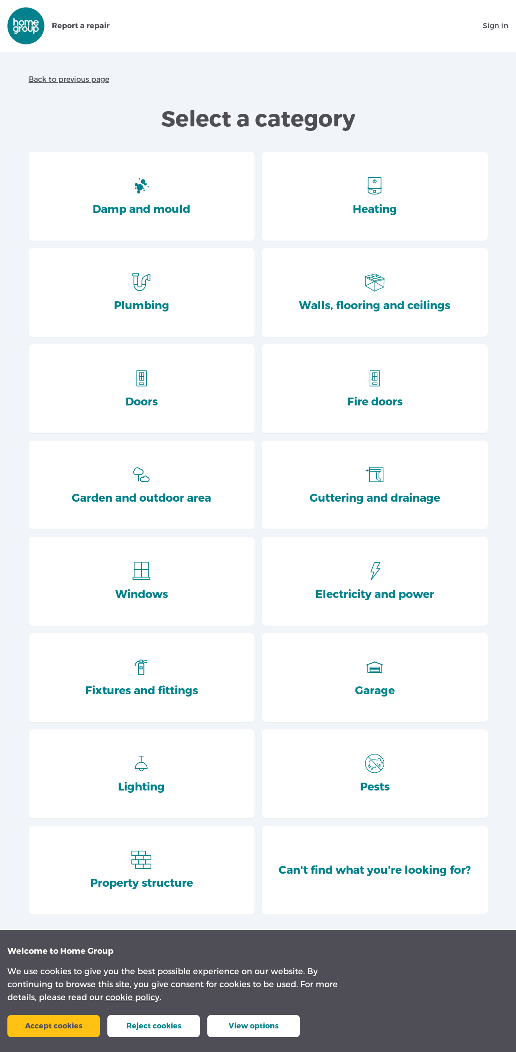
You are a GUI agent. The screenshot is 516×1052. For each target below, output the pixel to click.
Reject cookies (153, 1025)
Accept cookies (53, 1025)
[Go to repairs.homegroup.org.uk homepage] (25, 25)
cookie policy (133, 997)
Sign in (496, 25)
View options (254, 1025)
